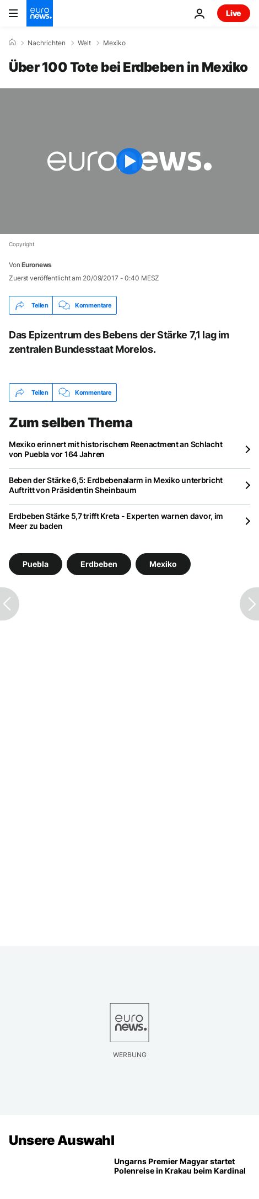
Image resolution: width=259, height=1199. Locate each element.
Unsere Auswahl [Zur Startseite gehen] (61, 1140)
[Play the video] (129, 161)
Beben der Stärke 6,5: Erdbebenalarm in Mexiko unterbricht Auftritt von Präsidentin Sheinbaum (116, 485)
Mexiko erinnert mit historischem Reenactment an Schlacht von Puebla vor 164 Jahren (115, 449)
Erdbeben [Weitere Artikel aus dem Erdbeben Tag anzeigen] (98, 564)
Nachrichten (47, 43)
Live (233, 13)
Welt (84, 43)
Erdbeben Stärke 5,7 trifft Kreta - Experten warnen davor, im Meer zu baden (116, 520)
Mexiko (114, 43)
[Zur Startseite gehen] (39, 13)
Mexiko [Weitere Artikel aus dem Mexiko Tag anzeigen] (163, 564)
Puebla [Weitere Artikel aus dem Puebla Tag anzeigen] (35, 564)
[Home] (12, 42)
